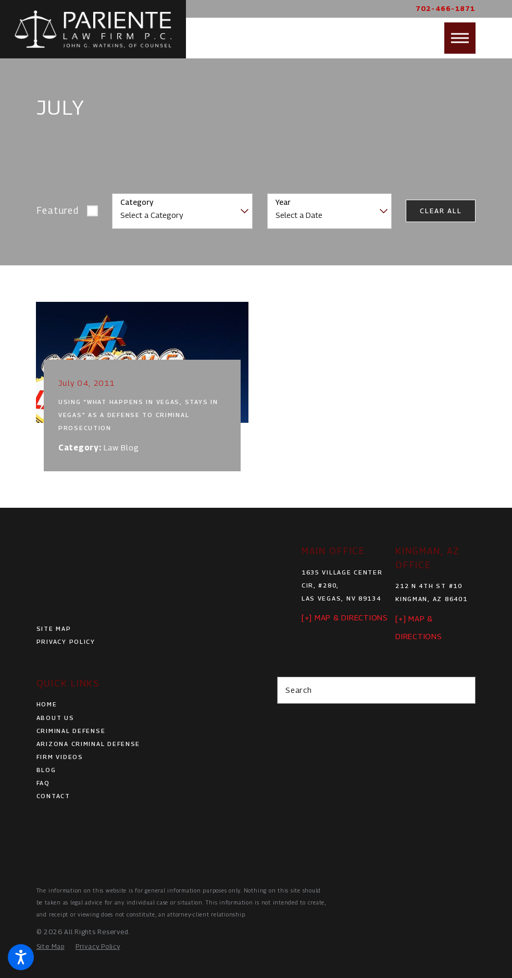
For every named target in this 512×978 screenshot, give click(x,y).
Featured (57, 210)
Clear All (440, 211)
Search (298, 689)
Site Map (53, 628)
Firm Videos (59, 757)
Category (136, 202)
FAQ (43, 783)
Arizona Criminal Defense (88, 744)
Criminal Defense (71, 731)
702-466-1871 (446, 9)
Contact (53, 796)
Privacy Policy (65, 641)
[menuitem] (135, 704)
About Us (55, 718)
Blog (46, 770)
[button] (21, 957)
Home (46, 704)
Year (283, 202)
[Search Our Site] (463, 690)
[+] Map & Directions (345, 617)
